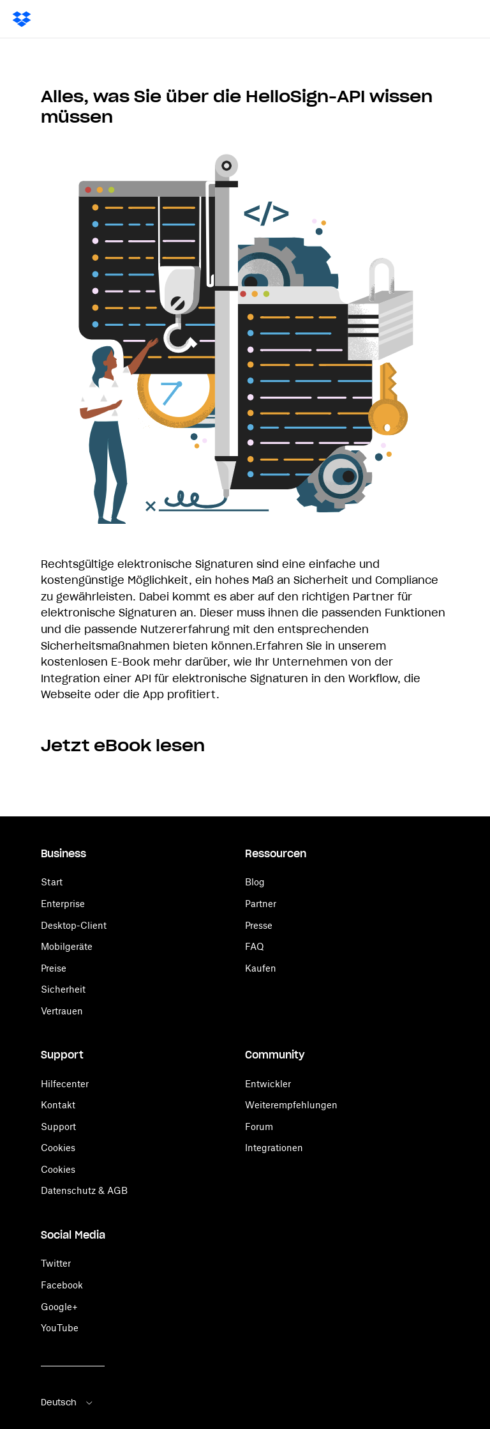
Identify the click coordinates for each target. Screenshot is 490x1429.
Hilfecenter (65, 1083)
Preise (53, 968)
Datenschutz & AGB (84, 1190)
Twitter (56, 1263)
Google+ (59, 1306)
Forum (259, 1126)
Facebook (62, 1285)
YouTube (59, 1327)
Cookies (58, 1147)
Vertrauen (62, 1010)
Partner (260, 903)
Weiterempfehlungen (291, 1104)
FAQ (254, 946)
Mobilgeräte (67, 946)
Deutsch (67, 1402)
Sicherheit (63, 989)
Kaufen (260, 968)
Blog (255, 881)
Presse (258, 925)
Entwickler (268, 1083)
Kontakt (58, 1104)
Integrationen (274, 1147)
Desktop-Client (74, 925)
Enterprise (63, 903)
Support (58, 1126)
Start (52, 881)
